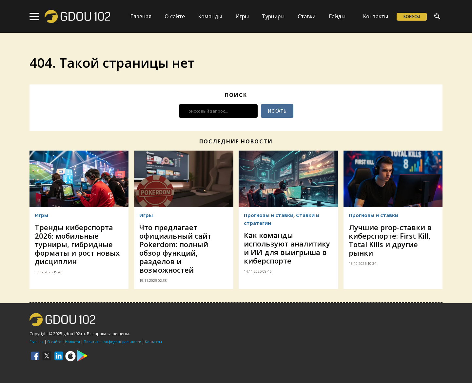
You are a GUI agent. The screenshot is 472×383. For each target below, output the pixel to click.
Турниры (273, 16)
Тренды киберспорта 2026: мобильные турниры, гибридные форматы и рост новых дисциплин (77, 244)
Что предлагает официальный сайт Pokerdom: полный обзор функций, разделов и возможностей (175, 248)
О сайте (175, 16)
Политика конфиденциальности (112, 341)
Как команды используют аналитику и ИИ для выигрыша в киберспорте (287, 247)
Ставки (307, 16)
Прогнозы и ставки (268, 215)
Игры (242, 16)
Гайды (337, 16)
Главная (140, 16)
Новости (72, 341)
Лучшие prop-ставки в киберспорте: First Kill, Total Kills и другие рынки (390, 240)
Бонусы (411, 16)
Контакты (375, 16)
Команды (210, 16)
